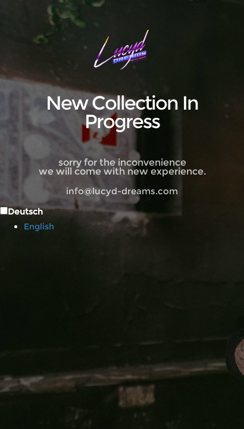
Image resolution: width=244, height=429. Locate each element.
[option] (134, 226)
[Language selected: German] (122, 218)
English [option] (39, 226)
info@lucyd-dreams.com (122, 191)
